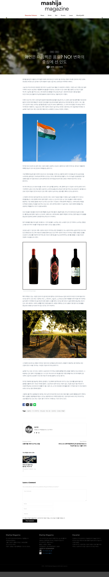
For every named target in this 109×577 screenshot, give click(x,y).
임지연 (52, 72)
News (42, 20)
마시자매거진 (35, 416)
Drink (50, 20)
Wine (57, 57)
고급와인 (29, 416)
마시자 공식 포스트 (47, 556)
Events (63, 20)
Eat (56, 20)
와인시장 (48, 416)
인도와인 (54, 416)
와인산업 (42, 416)
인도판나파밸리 (61, 416)
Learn (71, 20)
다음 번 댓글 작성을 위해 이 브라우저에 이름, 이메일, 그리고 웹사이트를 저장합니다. (44, 523)
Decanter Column (31, 20)
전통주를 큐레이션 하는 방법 (31, 449)
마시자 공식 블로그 (47, 558)
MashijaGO (80, 20)
